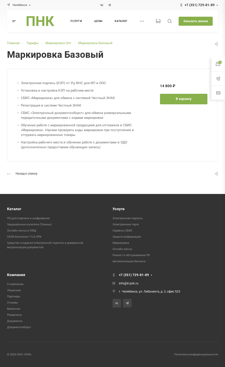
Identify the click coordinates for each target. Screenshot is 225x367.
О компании (15, 284)
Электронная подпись (127, 218)
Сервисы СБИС (122, 230)
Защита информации (126, 236)
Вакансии (13, 308)
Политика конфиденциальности (196, 354)
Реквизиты (14, 314)
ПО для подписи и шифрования (28, 218)
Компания (16, 275)
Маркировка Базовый (95, 43)
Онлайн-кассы (122, 249)
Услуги (118, 209)
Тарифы (32, 43)
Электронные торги (125, 224)
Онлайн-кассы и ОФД (21, 230)
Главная (13, 43)
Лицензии (14, 290)
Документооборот (19, 327)
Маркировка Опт (58, 43)
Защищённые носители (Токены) (29, 224)
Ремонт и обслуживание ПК (131, 255)
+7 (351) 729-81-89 (200, 5)
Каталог (14, 209)
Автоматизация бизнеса (128, 261)
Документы (15, 321)
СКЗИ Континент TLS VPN (24, 236)
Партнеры (13, 296)
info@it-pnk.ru (128, 283)
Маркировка (120, 242)
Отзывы (12, 302)
